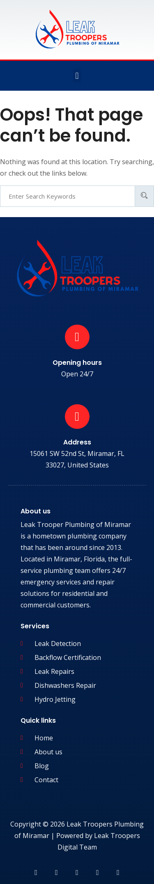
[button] (77, 75)
